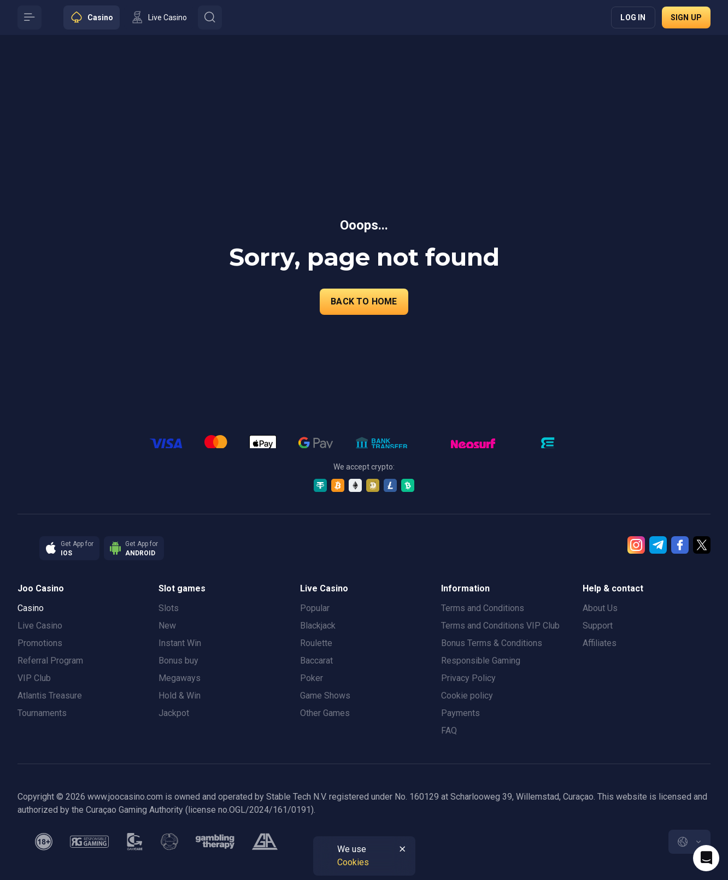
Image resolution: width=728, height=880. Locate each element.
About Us (600, 608)
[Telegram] (658, 545)
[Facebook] (680, 545)
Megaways (179, 678)
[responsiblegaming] (89, 841)
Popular (315, 608)
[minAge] (43, 841)
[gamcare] (135, 841)
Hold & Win (179, 695)
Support (598, 625)
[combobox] (689, 842)
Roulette (316, 643)
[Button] (29, 17)
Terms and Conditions (482, 608)
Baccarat (316, 660)
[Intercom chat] (706, 858)
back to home (364, 301)
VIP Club (34, 678)
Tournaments (42, 713)
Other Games (325, 713)
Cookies (353, 862)
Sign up (686, 17)
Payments (460, 713)
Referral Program (50, 660)
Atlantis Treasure (49, 695)
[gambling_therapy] (215, 841)
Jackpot (173, 713)
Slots (168, 608)
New (167, 625)
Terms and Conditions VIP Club (500, 625)
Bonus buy (178, 660)
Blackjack (318, 625)
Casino (30, 608)
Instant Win (179, 643)
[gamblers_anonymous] (265, 841)
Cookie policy (467, 695)
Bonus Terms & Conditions (491, 643)
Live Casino (39, 625)
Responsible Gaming (480, 660)
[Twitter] (702, 545)
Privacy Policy (468, 678)
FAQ (449, 730)
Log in (632, 17)
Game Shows (325, 695)
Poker (311, 678)
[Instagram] (636, 545)
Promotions (39, 643)
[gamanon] (169, 841)
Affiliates (600, 643)
